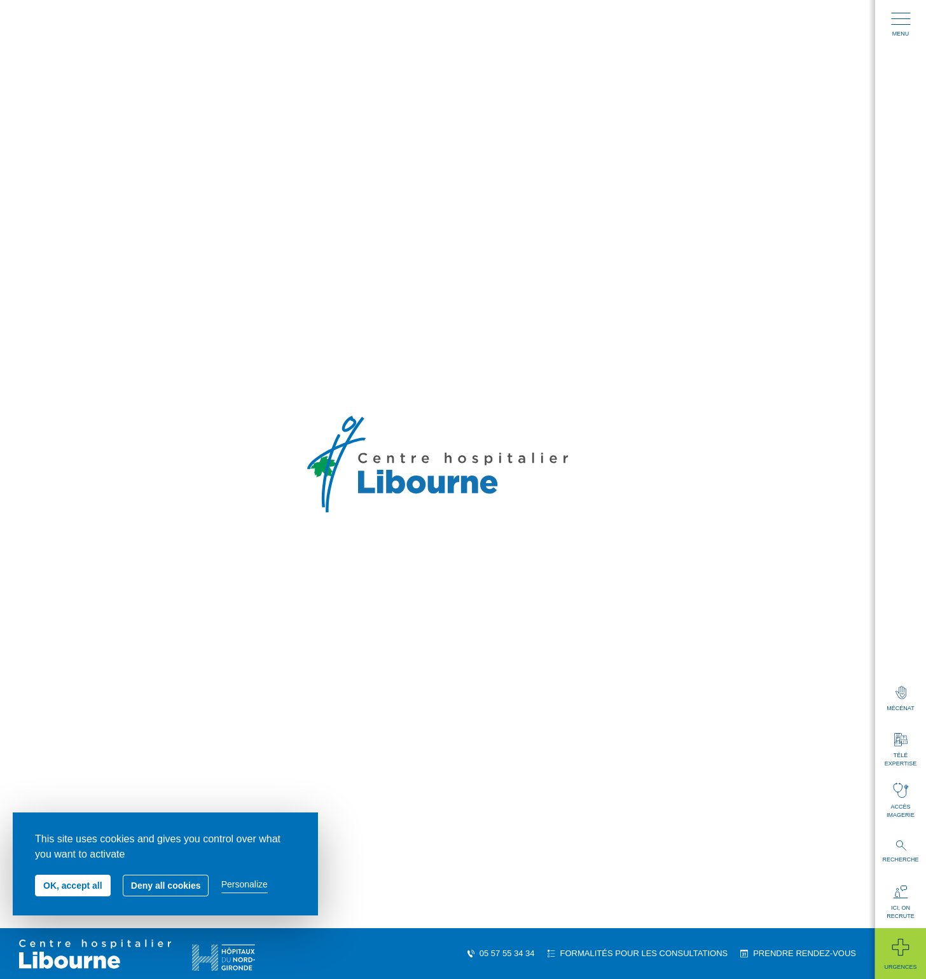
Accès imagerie (901, 800)
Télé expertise (900, 750)
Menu (901, 25)
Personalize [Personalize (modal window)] (244, 884)
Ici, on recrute (901, 902)
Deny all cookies (166, 885)
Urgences (900, 953)
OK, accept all (72, 885)
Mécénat (900, 698)
